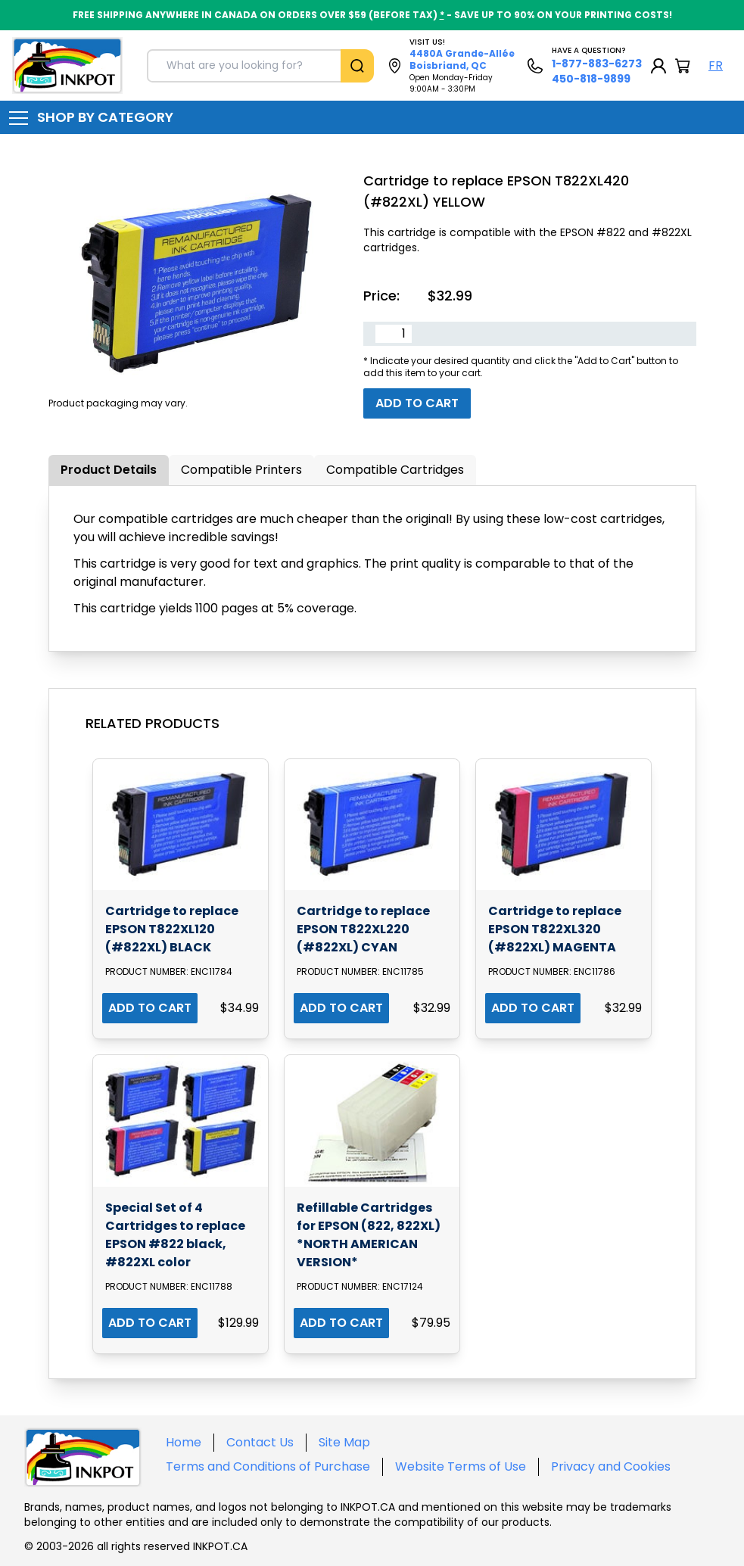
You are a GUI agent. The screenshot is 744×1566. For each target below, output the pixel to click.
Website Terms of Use (460, 1466)
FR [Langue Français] (715, 65)
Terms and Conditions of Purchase (268, 1466)
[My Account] (658, 65)
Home (183, 1442)
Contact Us (260, 1442)
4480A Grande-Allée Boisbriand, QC (462, 59)
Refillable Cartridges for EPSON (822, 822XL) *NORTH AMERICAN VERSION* (368, 1235)
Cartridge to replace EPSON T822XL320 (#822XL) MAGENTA (554, 929)
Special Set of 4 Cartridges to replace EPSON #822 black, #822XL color (175, 1235)
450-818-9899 (591, 78)
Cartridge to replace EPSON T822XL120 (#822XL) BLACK (171, 929)
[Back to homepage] (67, 65)
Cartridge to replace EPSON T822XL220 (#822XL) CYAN (363, 929)
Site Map (344, 1442)
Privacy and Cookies (611, 1466)
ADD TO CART (149, 1007)
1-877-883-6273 (597, 63)
